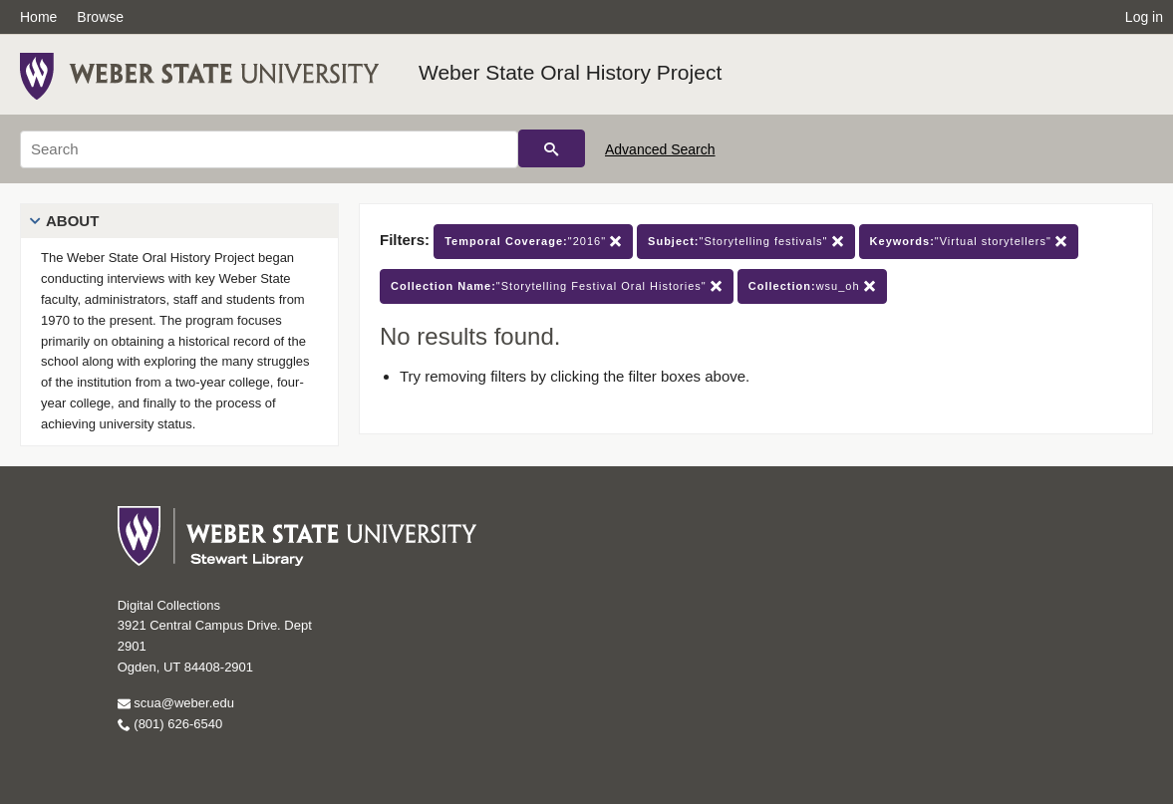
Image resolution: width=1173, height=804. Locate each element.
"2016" (533, 241)
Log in (1144, 17)
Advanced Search (660, 149)
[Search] (269, 149)
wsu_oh (812, 286)
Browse (100, 17)
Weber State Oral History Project (570, 72)
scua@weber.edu (176, 702)
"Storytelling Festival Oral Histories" (557, 286)
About (72, 220)
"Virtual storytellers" (968, 241)
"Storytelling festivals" (745, 241)
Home (38, 17)
